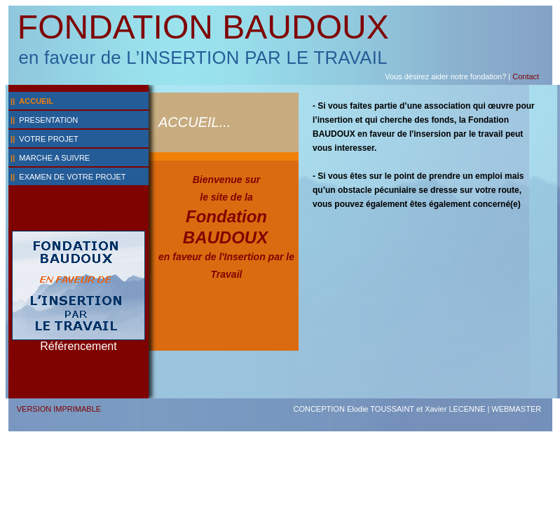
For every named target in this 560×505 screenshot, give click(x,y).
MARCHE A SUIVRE (54, 158)
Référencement (78, 346)
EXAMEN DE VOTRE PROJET (72, 177)
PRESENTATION (48, 120)
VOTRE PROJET (48, 139)
